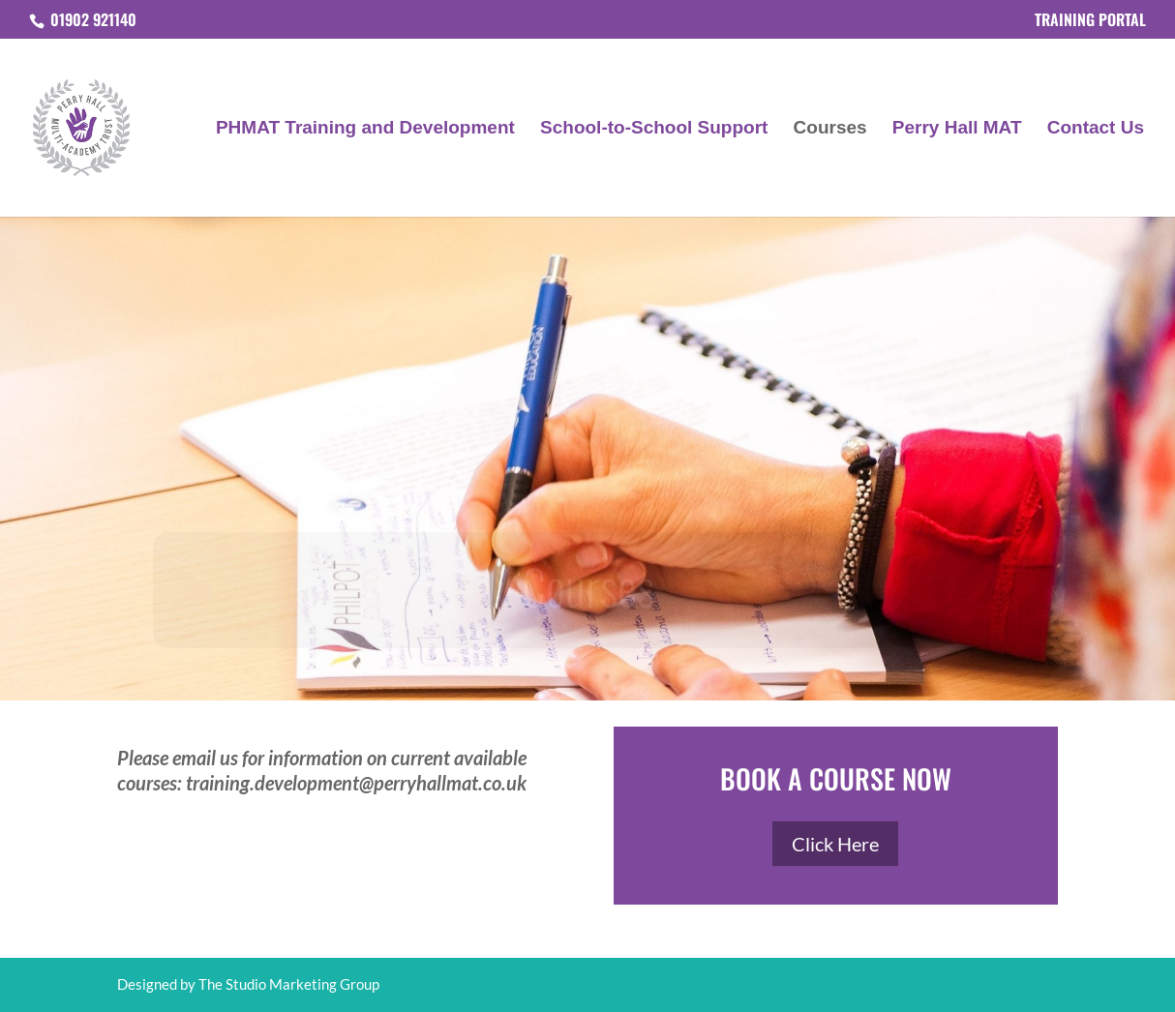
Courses (830, 129)
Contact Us (1095, 129)
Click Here (835, 843)
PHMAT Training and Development (365, 129)
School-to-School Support (654, 129)
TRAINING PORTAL (1090, 21)
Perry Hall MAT (957, 129)
